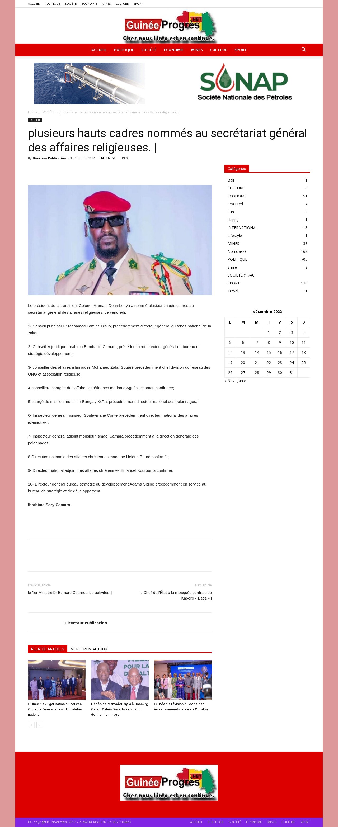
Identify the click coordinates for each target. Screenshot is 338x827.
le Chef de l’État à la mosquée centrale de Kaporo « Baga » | (176, 595)
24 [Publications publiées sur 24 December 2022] (292, 362)
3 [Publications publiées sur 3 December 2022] (292, 332)
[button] (303, 50)
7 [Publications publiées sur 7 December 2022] (257, 342)
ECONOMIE (89, 4)
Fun (231, 211)
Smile (232, 267)
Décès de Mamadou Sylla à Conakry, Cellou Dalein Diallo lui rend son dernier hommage (119, 709)
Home (32, 112)
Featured (235, 203)
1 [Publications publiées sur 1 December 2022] (269, 332)
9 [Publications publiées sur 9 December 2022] (280, 342)
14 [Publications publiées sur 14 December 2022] (257, 352)
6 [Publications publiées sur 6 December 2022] (243, 342)
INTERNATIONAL (242, 227)
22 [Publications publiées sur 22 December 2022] (269, 362)
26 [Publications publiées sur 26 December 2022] (230, 372)
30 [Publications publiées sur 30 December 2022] (280, 372)
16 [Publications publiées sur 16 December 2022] (280, 352)
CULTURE (122, 4)
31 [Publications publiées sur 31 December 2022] (292, 372)
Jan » (242, 380)
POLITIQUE (52, 4)
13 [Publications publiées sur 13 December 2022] (243, 352)
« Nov (229, 380)
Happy (233, 219)
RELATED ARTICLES (47, 649)
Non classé (237, 251)
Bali (231, 180)
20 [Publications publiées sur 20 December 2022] (243, 362)
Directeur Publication (49, 158)
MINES (106, 4)
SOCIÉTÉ (71, 4)
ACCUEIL (34, 4)
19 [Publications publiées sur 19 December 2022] (230, 362)
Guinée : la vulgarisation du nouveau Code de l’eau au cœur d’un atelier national (55, 709)
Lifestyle (235, 235)
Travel (233, 290)
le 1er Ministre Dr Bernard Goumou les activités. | (70, 592)
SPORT (138, 4)
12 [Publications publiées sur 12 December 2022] (230, 352)
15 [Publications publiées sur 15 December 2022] (269, 352)
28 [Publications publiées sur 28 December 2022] (257, 372)
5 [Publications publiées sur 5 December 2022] (230, 342)
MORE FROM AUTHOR (89, 649)
